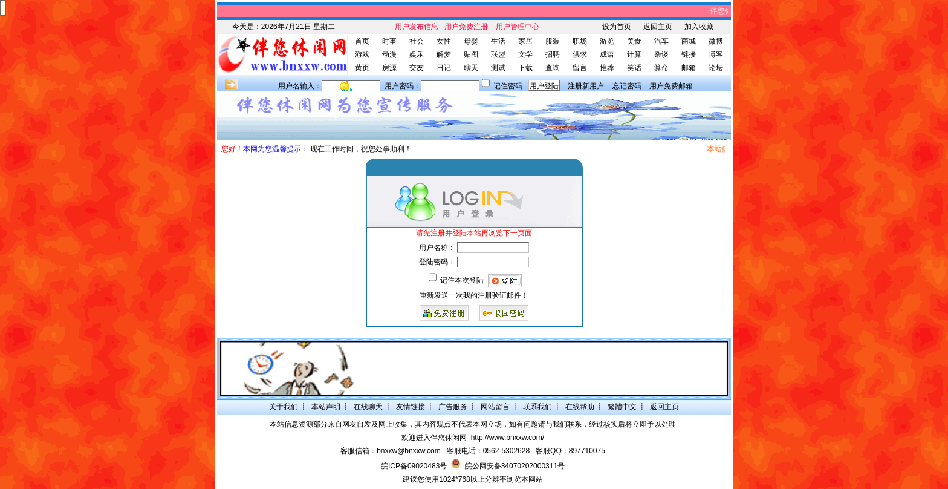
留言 (580, 68)
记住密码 (507, 86)
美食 (634, 41)
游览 (607, 41)
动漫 (389, 54)
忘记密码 (626, 86)
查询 (552, 68)
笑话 (634, 68)
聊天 (471, 68)
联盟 (498, 54)
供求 (580, 54)
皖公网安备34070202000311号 (515, 466)
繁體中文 (622, 406)
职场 (580, 41)
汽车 (661, 41)
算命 (661, 68)
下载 (525, 68)
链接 (688, 54)
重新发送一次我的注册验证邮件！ (474, 295)
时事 (389, 41)
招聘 (552, 54)
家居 (525, 41)
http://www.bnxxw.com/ (507, 437)
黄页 (362, 68)
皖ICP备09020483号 (414, 466)
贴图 (471, 54)
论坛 (716, 68)
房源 (389, 68)
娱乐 (416, 54)
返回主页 (657, 26)
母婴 (471, 41)
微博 (716, 41)
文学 (525, 54)
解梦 (444, 54)
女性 (444, 41)
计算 (634, 54)
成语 (607, 54)
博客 (716, 54)
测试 (498, 68)
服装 (552, 41)
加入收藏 (698, 26)
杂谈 (661, 54)
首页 (362, 41)
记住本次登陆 (462, 280)
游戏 (362, 54)
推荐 (607, 68)
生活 (498, 41)
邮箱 (688, 68)
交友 (416, 68)
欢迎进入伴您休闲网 (434, 437)
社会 (416, 41)
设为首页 (616, 26)
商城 (688, 41)
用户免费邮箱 (671, 86)
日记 (444, 68)
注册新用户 (586, 86)
